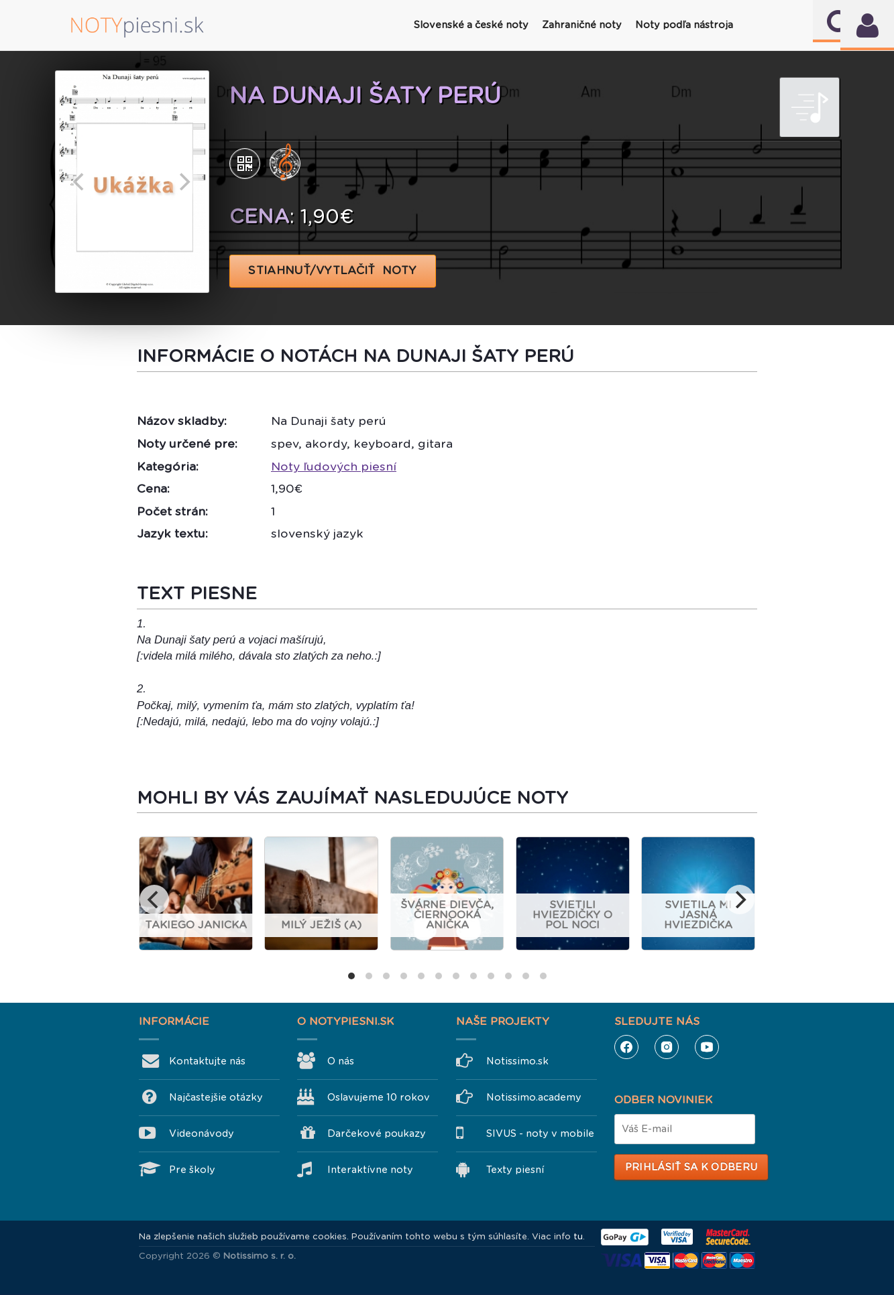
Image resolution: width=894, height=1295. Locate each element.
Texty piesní (515, 1169)
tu (578, 1236)
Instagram (667, 1047)
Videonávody (201, 1133)
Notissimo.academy (533, 1097)
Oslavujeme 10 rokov (378, 1097)
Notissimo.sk (517, 1061)
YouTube (707, 1047)
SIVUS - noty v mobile (540, 1133)
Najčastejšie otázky (216, 1097)
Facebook (626, 1047)
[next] (184, 181)
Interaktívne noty (370, 1169)
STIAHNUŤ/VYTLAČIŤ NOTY (333, 270)
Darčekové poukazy (376, 1133)
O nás (340, 1061)
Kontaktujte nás (207, 1061)
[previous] (80, 181)
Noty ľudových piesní (333, 466)
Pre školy (192, 1169)
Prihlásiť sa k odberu (691, 1167)
